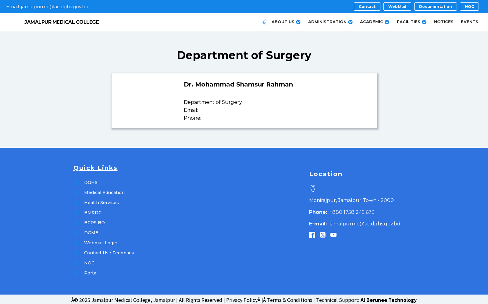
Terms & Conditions (289, 298)
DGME (91, 231)
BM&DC (93, 211)
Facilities (412, 21)
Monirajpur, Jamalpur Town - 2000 (351, 199)
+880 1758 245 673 (342, 211)
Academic (375, 21)
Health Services (101, 201)
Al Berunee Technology (389, 298)
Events (469, 21)
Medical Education (104, 191)
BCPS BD (94, 221)
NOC (89, 261)
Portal (91, 271)
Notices (444, 21)
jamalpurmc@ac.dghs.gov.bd (355, 222)
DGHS (91, 181)
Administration (330, 21)
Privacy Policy (242, 298)
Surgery (289, 54)
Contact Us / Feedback (109, 251)
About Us (286, 21)
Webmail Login (100, 241)
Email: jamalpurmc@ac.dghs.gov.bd (47, 6)
